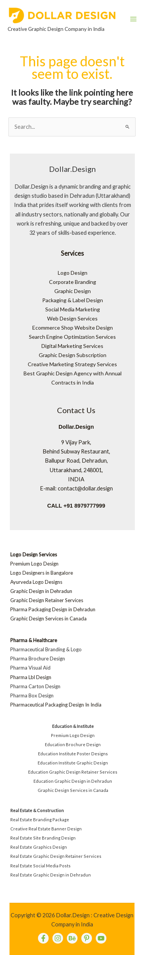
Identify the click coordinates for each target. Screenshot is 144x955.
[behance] (72, 938)
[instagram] (57, 938)
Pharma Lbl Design (30, 677)
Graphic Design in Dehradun (41, 591)
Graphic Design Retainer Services (46, 600)
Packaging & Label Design (72, 300)
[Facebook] (43, 938)
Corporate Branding (72, 282)
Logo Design (72, 272)
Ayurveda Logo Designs (36, 582)
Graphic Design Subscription (72, 355)
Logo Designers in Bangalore (41, 573)
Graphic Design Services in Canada (48, 618)
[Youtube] (101, 938)
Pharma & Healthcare (33, 640)
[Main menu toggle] (133, 19)
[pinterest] (86, 938)
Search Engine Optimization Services (72, 336)
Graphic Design (72, 291)
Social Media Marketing (72, 309)
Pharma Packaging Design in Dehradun (52, 609)
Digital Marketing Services (72, 346)
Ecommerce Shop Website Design (72, 327)
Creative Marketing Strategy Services (72, 364)
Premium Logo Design (34, 564)
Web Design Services (72, 318)
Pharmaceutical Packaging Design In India (55, 705)
